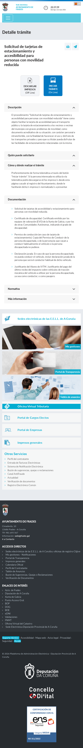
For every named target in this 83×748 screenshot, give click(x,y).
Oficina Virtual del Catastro (18, 623)
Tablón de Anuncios (15, 571)
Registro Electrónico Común (22, 485)
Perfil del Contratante (16, 568)
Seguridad (7, 641)
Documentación (17, 199)
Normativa (14, 288)
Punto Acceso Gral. (14, 600)
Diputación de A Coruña (17, 593)
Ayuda (17, 641)
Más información (17, 298)
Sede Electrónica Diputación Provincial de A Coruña (31, 626)
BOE (7, 610)
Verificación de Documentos (20, 578)
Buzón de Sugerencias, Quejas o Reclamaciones (29, 574)
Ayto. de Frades (13, 590)
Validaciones (11, 616)
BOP (7, 603)
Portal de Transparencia (17, 558)
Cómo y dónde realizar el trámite (26, 165)
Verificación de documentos (21, 481)
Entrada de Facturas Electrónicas (24, 462)
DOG (7, 606)
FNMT (8, 620)
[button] (77, 4)
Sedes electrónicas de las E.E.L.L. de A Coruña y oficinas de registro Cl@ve (43, 551)
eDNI (8, 613)
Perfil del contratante (18, 458)
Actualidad (13, 477)
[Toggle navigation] (8, 18)
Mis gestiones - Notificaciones (21, 554)
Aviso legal (53, 637)
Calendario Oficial (14, 564)
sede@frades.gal (22, 536)
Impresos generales (15, 561)
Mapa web (40, 637)
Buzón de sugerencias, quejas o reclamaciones (30, 470)
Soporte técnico (11, 637)
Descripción (14, 107)
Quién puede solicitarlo (21, 155)
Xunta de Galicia (13, 596)
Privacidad (65, 637)
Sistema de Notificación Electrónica (25, 466)
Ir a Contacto (8, 539)
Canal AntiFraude (16, 473)
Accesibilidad (27, 637)
